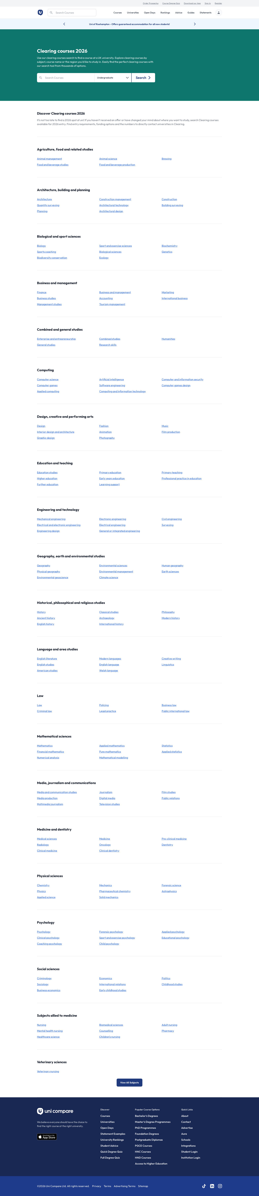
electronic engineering (112, 519)
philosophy (168, 612)
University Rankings (112, 1139)
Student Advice (109, 1145)
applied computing (48, 391)
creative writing (171, 658)
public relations (171, 798)
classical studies (108, 612)
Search (143, 78)
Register (218, 3)
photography (107, 437)
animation (105, 431)
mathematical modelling (113, 757)
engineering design (48, 531)
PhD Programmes (145, 1127)
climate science (108, 577)
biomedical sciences (111, 1024)
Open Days (149, 12)
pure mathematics (110, 751)
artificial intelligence (111, 379)
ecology (104, 257)
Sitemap (143, 1186)
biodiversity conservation (52, 257)
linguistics (168, 664)
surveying (167, 525)
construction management (115, 199)
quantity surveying (48, 205)
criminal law (44, 711)
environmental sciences (113, 565)
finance (41, 292)
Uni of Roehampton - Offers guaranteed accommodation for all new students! (129, 24)
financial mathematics (50, 751)
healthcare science (48, 1036)
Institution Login (190, 1157)
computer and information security (182, 379)
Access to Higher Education (151, 1163)
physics (41, 891)
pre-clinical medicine (174, 838)
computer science (47, 379)
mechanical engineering (51, 519)
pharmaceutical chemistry (114, 891)
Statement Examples (112, 1133)
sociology (42, 984)
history (41, 612)
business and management (115, 292)
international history (111, 624)
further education (47, 484)
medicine (104, 838)
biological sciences (110, 251)
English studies (45, 664)
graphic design (46, 437)
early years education (112, 478)
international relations (112, 984)
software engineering (112, 385)
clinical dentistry (109, 850)
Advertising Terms (124, 1186)
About (184, 1116)
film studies (169, 792)
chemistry (43, 885)
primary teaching (172, 472)
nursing (41, 1024)
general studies (46, 344)
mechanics (105, 885)
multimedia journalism (50, 804)
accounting (106, 298)
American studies (47, 670)
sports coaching (46, 251)
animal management (49, 158)
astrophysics (169, 891)
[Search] (72, 12)
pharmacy (168, 1030)
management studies (49, 304)
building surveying (172, 205)
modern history (171, 618)
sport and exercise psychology (117, 937)
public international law (175, 711)
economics (105, 978)
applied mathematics (112, 745)
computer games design (176, 385)
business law (169, 705)
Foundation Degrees (147, 1133)
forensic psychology (111, 931)
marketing (168, 292)
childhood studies (172, 984)
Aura (184, 1133)
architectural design (111, 211)
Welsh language (108, 670)
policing (104, 705)
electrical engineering (112, 525)
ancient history (46, 618)
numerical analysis (48, 757)
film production (171, 431)
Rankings (165, 12)
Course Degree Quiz (171, 3)
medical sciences (47, 838)
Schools (185, 1139)
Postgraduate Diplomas (149, 1139)
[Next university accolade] (192, 24)
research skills (107, 344)
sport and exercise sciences (115, 245)
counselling (106, 1030)
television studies (109, 804)
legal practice (107, 711)
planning (42, 211)
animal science (108, 158)
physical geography (48, 571)
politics (166, 978)
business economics (48, 990)
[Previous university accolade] (66, 24)
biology (41, 245)
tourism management (112, 304)
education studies (47, 472)
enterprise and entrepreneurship (56, 338)
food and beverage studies (52, 164)
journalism (105, 792)
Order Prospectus (150, 3)
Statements (205, 12)
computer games (47, 385)
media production (47, 798)
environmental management (116, 571)
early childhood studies (112, 990)
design (41, 426)
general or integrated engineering (119, 531)
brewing (166, 158)
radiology (43, 844)
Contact (186, 1121)
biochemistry (169, 245)
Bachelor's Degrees (146, 1116)
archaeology (106, 618)
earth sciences (170, 571)
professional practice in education (182, 478)
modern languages (110, 658)
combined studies (109, 338)
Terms (107, 1186)
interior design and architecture (55, 431)
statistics (167, 745)
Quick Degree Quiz (111, 1151)
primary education (110, 472)
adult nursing (169, 1024)
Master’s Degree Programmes (152, 1121)
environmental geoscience (52, 577)
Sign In (208, 3)
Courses (117, 12)
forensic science (171, 885)
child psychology (109, 943)
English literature (47, 658)
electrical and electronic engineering (58, 525)
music (165, 426)
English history (45, 624)
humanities (168, 338)
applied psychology (173, 931)
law (39, 705)
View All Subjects (129, 1082)
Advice (178, 12)
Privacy (96, 1186)
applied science (46, 897)
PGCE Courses (143, 1145)
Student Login (189, 1151)
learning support (109, 484)
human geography (172, 565)
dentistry (167, 844)
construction (169, 199)
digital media (107, 798)
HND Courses (143, 1157)
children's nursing (109, 1036)
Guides (190, 12)
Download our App (192, 3)
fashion (104, 426)
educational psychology (175, 937)
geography (43, 565)
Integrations (188, 1145)
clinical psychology (48, 937)
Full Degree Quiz (110, 1157)
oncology (105, 844)
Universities (133, 12)
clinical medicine (47, 850)
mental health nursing (50, 1030)
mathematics (45, 745)
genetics (167, 251)
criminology (44, 978)
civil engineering (172, 519)
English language (109, 664)
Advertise (187, 1127)
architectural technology (114, 205)
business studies (46, 298)
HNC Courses (143, 1151)
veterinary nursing (48, 1071)
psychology (43, 931)
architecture (44, 199)
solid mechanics (108, 897)
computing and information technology (122, 391)
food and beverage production (117, 164)
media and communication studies (57, 792)
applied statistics (172, 751)
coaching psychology (49, 943)
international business (175, 298)
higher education (47, 478)
